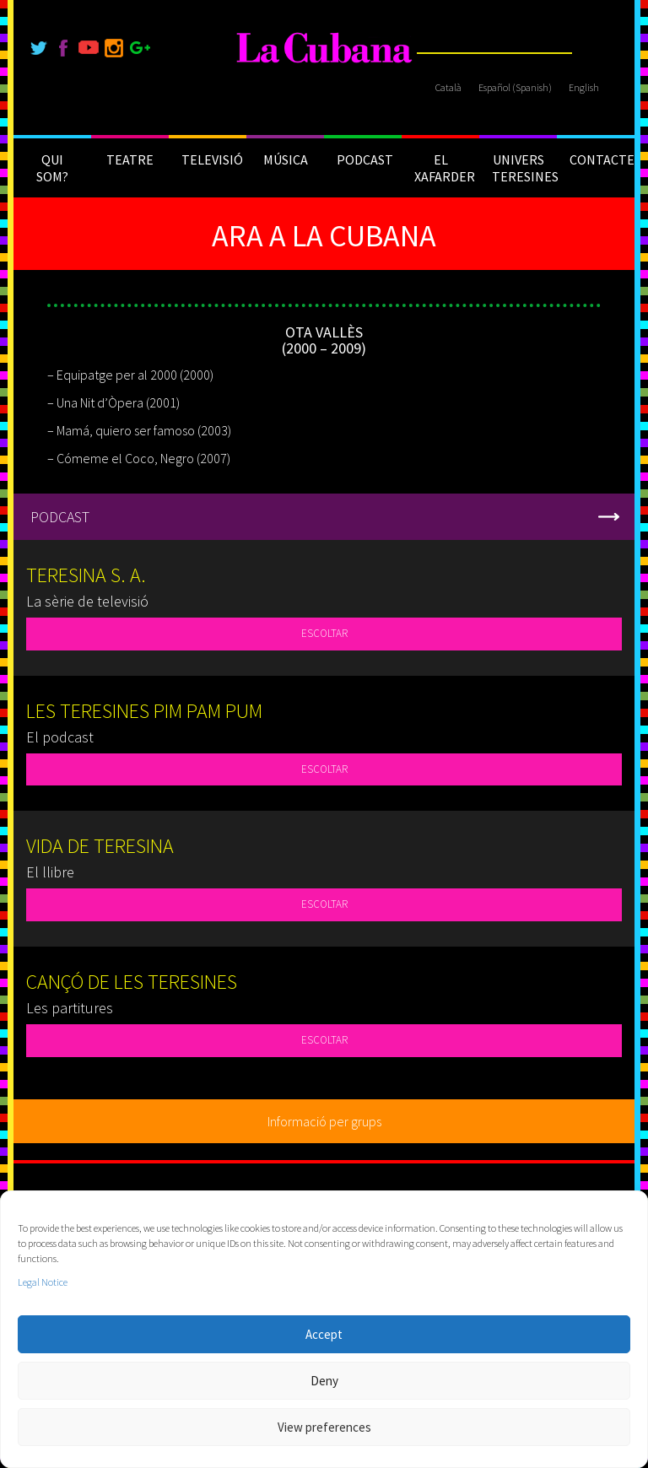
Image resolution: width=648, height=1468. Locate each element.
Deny (324, 1381)
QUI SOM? (52, 168)
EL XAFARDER (444, 168)
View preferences (324, 1427)
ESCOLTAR (324, 633)
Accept (324, 1334)
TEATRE (130, 159)
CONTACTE (602, 159)
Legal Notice (43, 1282)
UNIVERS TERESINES (524, 168)
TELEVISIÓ (212, 159)
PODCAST (365, 159)
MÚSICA (285, 159)
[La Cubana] (324, 48)
